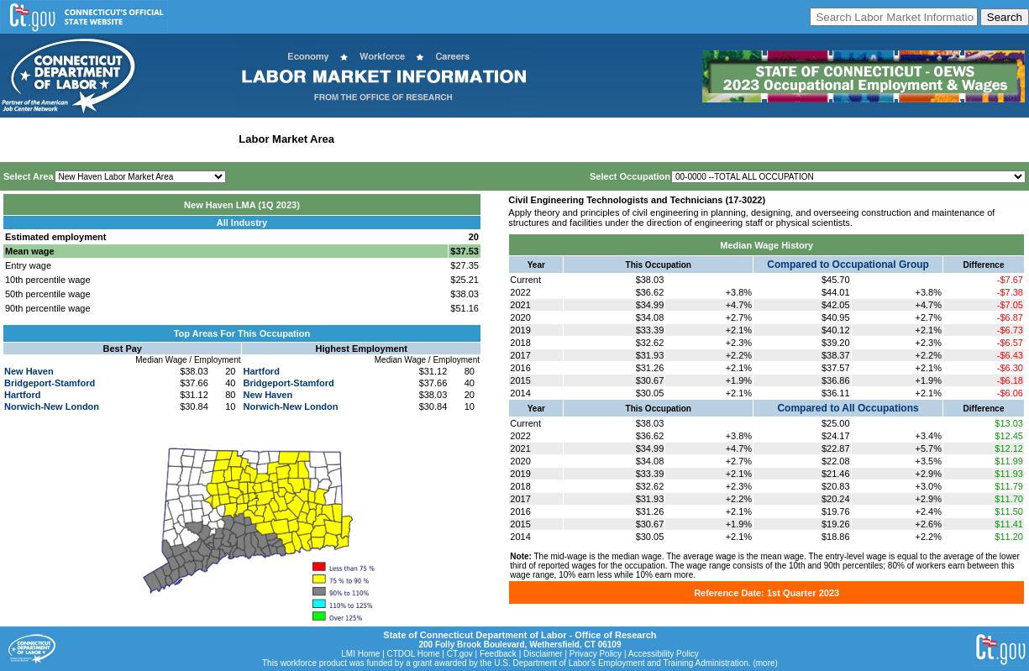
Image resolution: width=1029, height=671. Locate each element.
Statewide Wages (87, 139)
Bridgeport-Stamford (49, 383)
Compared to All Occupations (847, 408)
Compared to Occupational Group (848, 264)
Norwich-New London (51, 406)
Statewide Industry (183, 139)
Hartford (22, 395)
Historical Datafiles (542, 139)
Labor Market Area (286, 139)
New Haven (29, 371)
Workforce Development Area (415, 139)
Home (19, 139)
